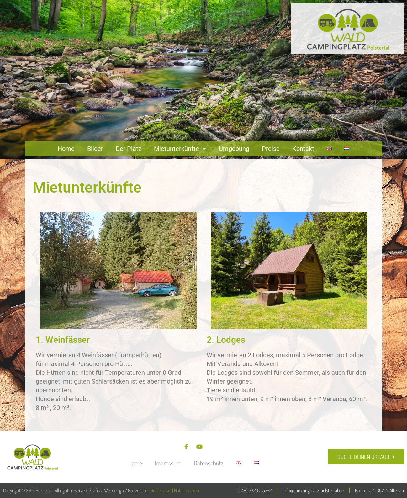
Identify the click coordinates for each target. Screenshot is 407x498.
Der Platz (128, 148)
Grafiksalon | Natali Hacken (174, 490)
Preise (271, 148)
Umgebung (234, 148)
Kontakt (303, 148)
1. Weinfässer (63, 340)
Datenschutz (209, 463)
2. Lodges (226, 340)
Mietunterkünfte (180, 148)
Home (66, 148)
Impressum (168, 463)
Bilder (95, 148)
